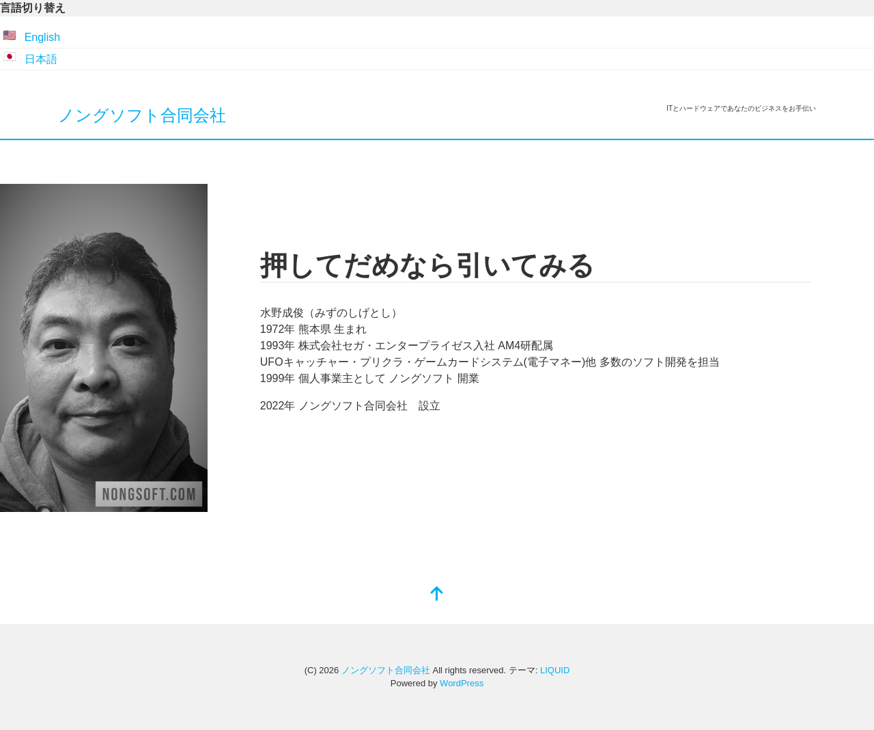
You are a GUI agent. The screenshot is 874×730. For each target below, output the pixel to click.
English (42, 37)
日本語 (41, 59)
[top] (437, 595)
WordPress (461, 683)
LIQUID (554, 670)
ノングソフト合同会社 (142, 115)
